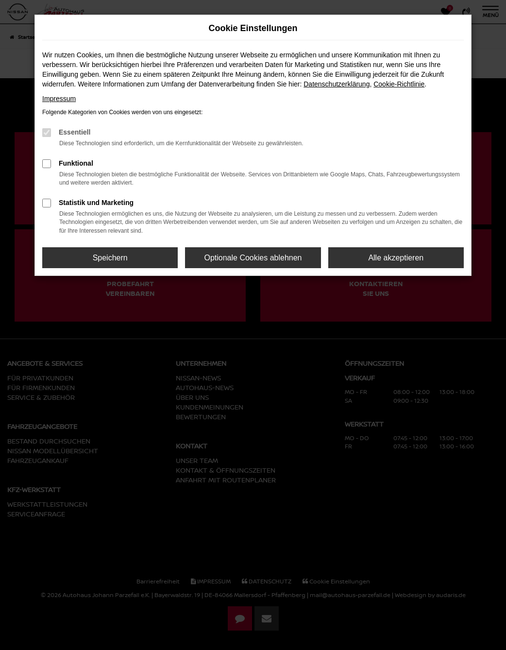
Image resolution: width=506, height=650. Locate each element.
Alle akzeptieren (395, 258)
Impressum (59, 99)
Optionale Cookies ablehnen (253, 258)
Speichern (110, 258)
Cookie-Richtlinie (398, 84)
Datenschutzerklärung (337, 84)
